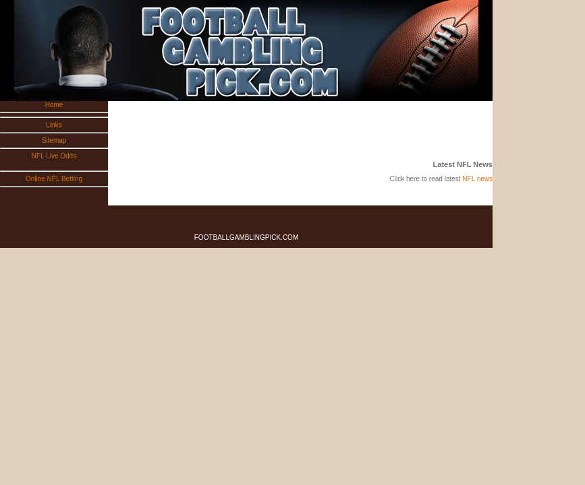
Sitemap (54, 140)
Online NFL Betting (54, 179)
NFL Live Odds (54, 156)
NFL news (477, 179)
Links (53, 125)
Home (54, 104)
